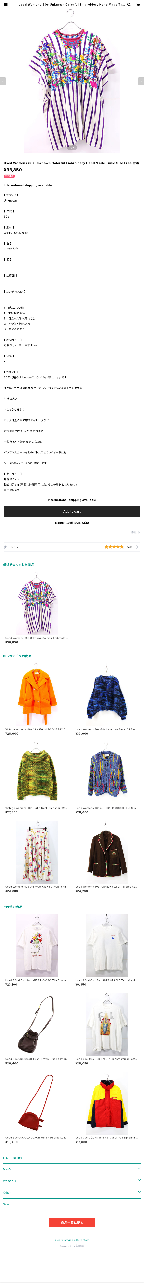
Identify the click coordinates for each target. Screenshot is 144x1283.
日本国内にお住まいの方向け (72, 522)
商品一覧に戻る (72, 1223)
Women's (9, 1181)
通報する (135, 532)
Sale (6, 1204)
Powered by (72, 1246)
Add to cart (72, 511)
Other (7, 1192)
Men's (7, 1169)
